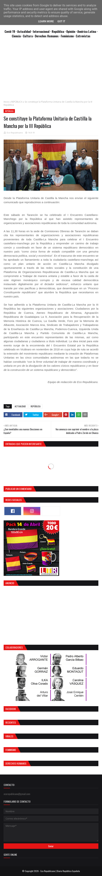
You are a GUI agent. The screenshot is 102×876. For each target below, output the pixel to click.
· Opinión (70, 31)
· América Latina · (86, 31)
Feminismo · (68, 36)
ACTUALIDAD (20, 406)
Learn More (46, 21)
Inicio (6, 101)
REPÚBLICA (17, 101)
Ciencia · (17, 36)
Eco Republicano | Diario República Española (60, 871)
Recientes (10, 722)
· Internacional (40, 31)
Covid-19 (10, 31)
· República (57, 31)
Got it (61, 21)
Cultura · (29, 36)
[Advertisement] (51, 71)
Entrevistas (83, 36)
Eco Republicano (15, 132)
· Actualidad (23, 31)
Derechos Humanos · (48, 36)
